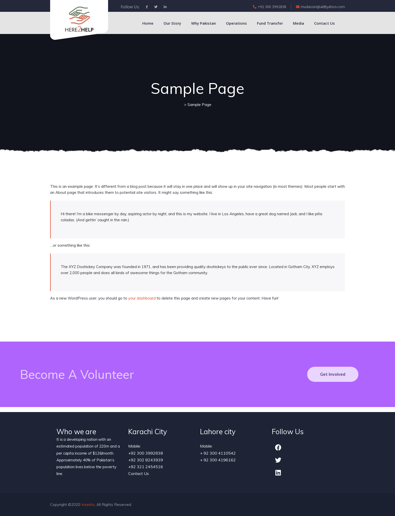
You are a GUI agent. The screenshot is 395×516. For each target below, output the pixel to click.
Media (298, 23)
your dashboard (142, 298)
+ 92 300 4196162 (218, 459)
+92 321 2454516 (145, 466)
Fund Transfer (270, 23)
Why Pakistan (203, 23)
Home (147, 23)
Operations (236, 23)
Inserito (88, 504)
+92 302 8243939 (145, 459)
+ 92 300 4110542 (218, 453)
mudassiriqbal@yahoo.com (320, 6)
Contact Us (324, 23)
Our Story (172, 23)
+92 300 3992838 (269, 6)
